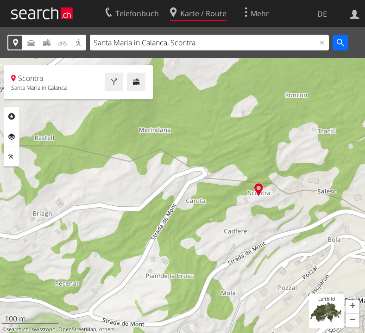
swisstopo (43, 329)
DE (322, 14)
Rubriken (11, 116)
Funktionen (11, 156)
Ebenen (11, 137)
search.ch (17, 329)
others (106, 329)
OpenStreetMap (77, 329)
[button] (352, 307)
